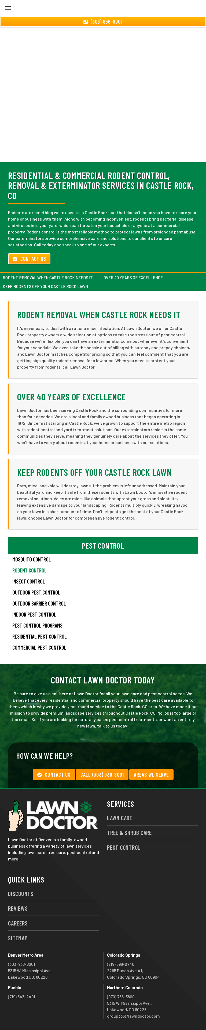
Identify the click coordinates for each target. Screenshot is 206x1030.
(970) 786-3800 (121, 996)
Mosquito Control (31, 559)
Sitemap (17, 937)
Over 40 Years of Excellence (133, 277)
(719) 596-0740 (120, 964)
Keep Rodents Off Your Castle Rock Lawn (45, 286)
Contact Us (29, 258)
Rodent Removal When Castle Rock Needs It (48, 277)
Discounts (21, 893)
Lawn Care (119, 817)
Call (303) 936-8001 (102, 774)
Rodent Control (29, 570)
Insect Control (28, 581)
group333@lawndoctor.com (133, 1015)
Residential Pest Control (39, 636)
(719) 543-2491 (21, 996)
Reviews (18, 908)
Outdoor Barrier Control (39, 603)
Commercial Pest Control (39, 647)
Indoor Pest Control (34, 614)
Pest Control (123, 847)
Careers (18, 923)
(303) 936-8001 (21, 964)
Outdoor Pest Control (36, 592)
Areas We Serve (151, 774)
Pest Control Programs (37, 625)
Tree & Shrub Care (129, 832)
